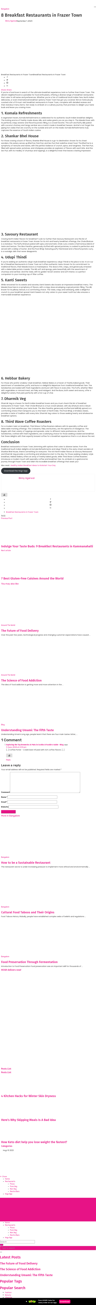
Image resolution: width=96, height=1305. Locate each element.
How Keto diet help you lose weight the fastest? (34, 1142)
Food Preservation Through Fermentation (29, 962)
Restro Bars (15, 1191)
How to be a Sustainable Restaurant (25, 862)
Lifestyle (8, 1297)
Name (4, 797)
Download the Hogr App (16, 470)
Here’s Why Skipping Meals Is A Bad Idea (28, 1120)
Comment (5, 792)
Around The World (8, 625)
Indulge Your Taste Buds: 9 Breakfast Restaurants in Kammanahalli (47, 546)
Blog (3, 725)
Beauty (8, 1295)
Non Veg (13, 1189)
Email (4, 802)
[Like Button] (4, 495)
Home (7, 1179)
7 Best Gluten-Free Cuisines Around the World (32, 578)
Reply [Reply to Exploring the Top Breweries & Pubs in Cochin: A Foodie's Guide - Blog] (8, 760)
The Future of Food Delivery (20, 630)
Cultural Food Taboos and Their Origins (27, 912)
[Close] (48, 1176)
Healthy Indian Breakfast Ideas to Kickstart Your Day (33, 465)
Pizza (12, 1184)
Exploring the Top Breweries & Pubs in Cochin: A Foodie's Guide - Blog (35, 745)
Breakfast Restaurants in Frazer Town (22, 512)
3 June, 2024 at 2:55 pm (16, 747)
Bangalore (5, 9)
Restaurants (10, 1181)
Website (4, 807)
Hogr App (8, 1194)
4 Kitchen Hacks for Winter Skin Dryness (28, 1096)
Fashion (8, 1292)
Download (65, 1301)
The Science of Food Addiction (21, 680)
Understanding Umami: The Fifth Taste (27, 730)
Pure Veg (13, 1186)
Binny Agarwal (11, 21)
